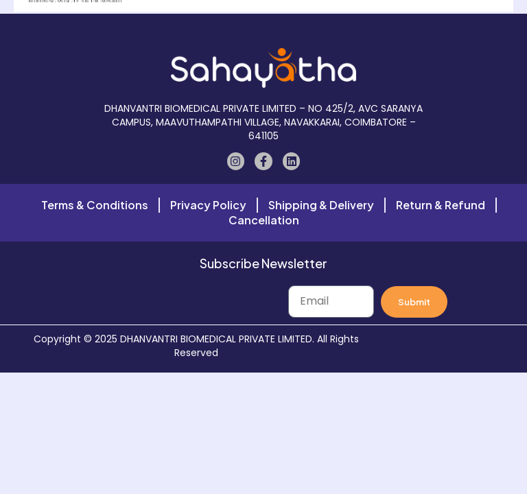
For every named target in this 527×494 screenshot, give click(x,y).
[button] (264, 27)
